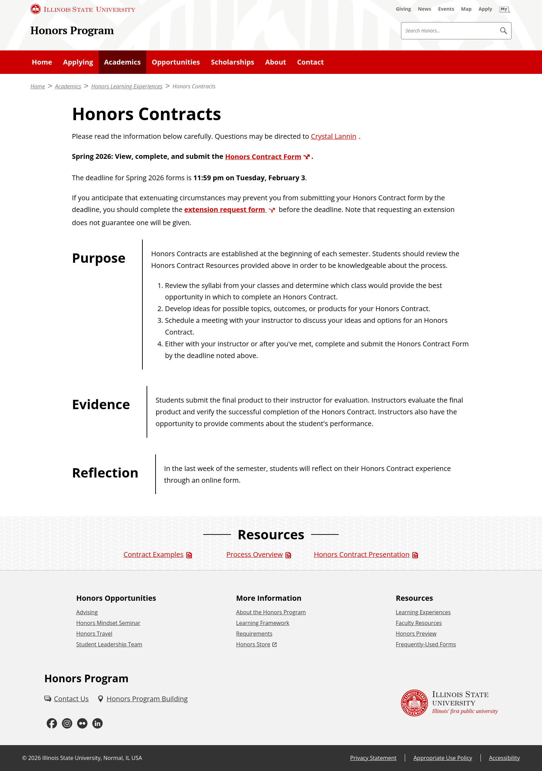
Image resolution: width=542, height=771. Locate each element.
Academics (122, 62)
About (275, 62)
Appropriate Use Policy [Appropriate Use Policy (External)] (442, 758)
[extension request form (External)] (230, 209)
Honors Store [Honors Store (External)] (253, 644)
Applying (78, 62)
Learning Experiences (423, 612)
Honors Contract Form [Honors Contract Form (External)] (263, 156)
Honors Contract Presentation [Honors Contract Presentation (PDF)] (362, 554)
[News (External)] (425, 9)
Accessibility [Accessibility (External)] (504, 758)
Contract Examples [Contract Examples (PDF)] (153, 554)
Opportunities (176, 62)
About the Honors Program (271, 612)
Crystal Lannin (333, 136)
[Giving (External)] (403, 9)
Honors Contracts (193, 86)
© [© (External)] (24, 758)
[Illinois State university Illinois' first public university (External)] (449, 703)
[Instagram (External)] (67, 723)
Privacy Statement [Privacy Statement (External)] (373, 758)
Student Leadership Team (109, 644)
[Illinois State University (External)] (83, 9)
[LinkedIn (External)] (97, 723)
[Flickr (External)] (82, 723)
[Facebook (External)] (51, 723)
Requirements (254, 633)
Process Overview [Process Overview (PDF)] (254, 554)
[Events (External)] (446, 9)
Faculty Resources (419, 623)
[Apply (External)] (485, 9)
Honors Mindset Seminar (108, 623)
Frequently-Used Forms (426, 644)
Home (42, 62)
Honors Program (72, 30)
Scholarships (232, 62)
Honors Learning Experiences (126, 86)
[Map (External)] (466, 9)
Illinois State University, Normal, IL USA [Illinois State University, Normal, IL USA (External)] (92, 758)
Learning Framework (262, 623)
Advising (86, 612)
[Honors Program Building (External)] (142, 699)
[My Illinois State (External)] (505, 9)
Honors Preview (416, 633)
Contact (310, 62)
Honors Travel (94, 633)
